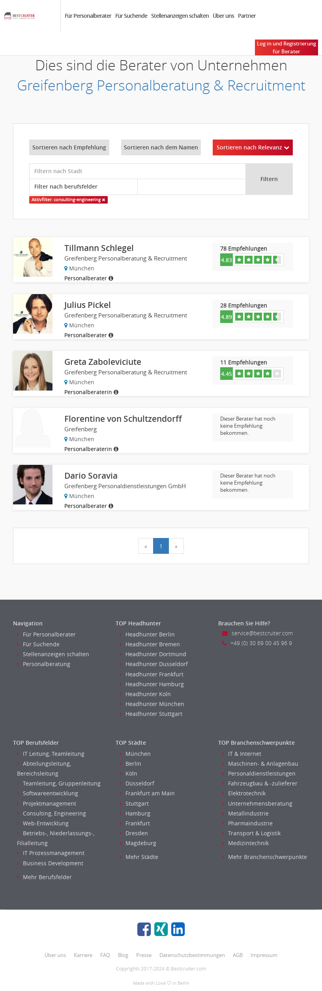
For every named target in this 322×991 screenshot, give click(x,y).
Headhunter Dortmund (153, 654)
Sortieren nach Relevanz (253, 147)
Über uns (223, 15)
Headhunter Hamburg (152, 684)
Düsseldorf (137, 783)
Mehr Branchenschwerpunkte (264, 857)
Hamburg (135, 813)
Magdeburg (138, 843)
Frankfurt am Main (147, 793)
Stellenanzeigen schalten (180, 15)
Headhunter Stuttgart (151, 713)
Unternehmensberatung (257, 803)
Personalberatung (43, 664)
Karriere (83, 955)
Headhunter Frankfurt (151, 674)
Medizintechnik (245, 843)
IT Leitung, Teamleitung (50, 753)
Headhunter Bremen (150, 644)
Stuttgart (134, 803)
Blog (123, 955)
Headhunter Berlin (147, 634)
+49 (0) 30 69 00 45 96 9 (257, 643)
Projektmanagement (46, 803)
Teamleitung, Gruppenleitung (59, 783)
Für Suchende (131, 15)
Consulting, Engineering (51, 813)
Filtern (269, 179)
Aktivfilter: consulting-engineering (68, 199)
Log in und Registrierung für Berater (286, 47)
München (135, 753)
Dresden (134, 833)
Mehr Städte (139, 857)
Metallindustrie (245, 813)
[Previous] (146, 546)
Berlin (130, 763)
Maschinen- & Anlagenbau (260, 763)
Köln (128, 773)
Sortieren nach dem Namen (161, 147)
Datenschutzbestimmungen (192, 955)
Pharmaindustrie (247, 823)
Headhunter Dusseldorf (154, 664)
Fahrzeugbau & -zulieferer (260, 783)
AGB (238, 955)
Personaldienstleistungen (259, 773)
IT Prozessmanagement (50, 853)
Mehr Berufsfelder (44, 877)
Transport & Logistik (251, 833)
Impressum (264, 955)
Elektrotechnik (244, 793)
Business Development (50, 863)
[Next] (176, 546)
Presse (144, 955)
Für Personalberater (88, 15)
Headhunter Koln (145, 694)
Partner (247, 15)
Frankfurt (135, 823)
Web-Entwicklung (43, 823)
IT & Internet (241, 753)
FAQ (105, 955)
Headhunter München (152, 704)
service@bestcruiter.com (257, 633)
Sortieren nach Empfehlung (69, 147)
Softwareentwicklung (47, 793)
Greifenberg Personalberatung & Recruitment (161, 85)
